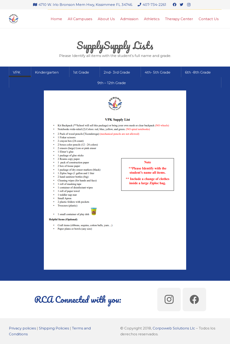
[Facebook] (174, 4)
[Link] (13, 18)
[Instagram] (188, 4)
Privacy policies (22, 328)
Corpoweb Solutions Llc (174, 328)
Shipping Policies (54, 328)
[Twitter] (181, 4)
